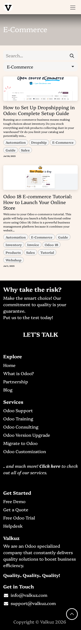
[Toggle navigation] (73, 7)
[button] (40, 66)
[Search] (72, 55)
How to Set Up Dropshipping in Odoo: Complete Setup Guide (39, 110)
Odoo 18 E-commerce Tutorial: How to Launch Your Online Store (37, 201)
